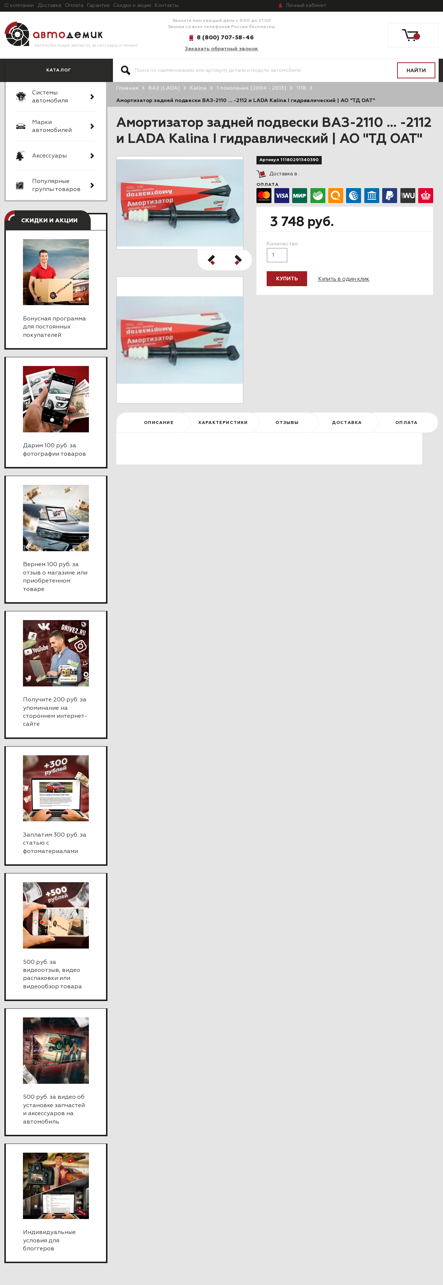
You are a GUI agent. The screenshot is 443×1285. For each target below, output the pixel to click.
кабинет (306, 5)
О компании (19, 5)
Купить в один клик (343, 279)
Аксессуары (49, 156)
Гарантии (98, 5)
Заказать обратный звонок (221, 48)
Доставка (49, 5)
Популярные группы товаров (56, 185)
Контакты (167, 5)
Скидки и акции (132, 5)
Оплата (74, 5)
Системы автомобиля (50, 97)
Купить (287, 278)
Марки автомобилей (52, 126)
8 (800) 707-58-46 (225, 37)
